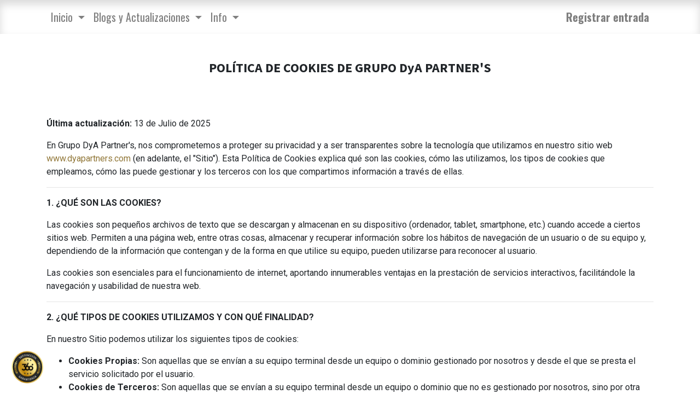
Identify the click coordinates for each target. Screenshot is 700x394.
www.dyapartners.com (88, 158)
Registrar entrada (607, 17)
